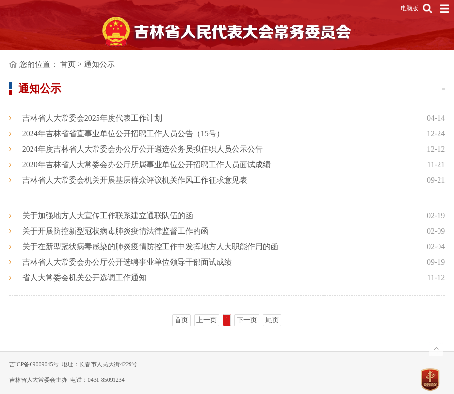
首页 (68, 64)
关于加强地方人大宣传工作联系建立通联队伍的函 (107, 215)
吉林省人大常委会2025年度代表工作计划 (92, 118)
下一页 (247, 320)
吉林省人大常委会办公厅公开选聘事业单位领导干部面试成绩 (127, 262)
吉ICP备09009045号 (34, 364)
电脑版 (409, 8)
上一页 (206, 320)
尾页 (272, 320)
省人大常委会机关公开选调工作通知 (84, 277)
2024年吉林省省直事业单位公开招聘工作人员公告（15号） (123, 133)
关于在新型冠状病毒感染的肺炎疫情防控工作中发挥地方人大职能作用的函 (150, 246)
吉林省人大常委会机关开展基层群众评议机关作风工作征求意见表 (134, 180)
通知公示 (99, 64)
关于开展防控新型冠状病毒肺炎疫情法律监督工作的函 (115, 231)
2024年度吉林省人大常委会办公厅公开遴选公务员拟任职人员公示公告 (142, 149)
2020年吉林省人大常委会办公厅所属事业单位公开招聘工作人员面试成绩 (146, 164)
